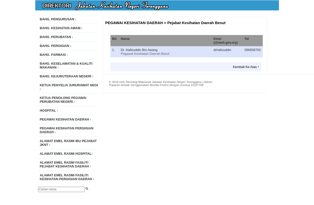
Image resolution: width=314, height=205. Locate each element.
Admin (208, 81)
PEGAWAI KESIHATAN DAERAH (134, 23)
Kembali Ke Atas (245, 67)
